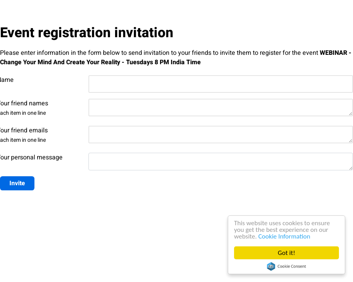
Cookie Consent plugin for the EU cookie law (286, 266)
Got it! (286, 253)
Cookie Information (285, 236)
